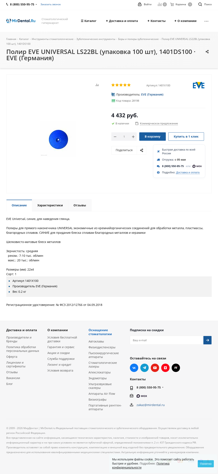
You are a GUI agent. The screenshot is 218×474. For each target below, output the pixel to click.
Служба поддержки (61, 359)
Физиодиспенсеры (102, 347)
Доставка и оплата (187, 172)
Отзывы (12, 372)
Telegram (144, 368)
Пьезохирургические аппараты (104, 355)
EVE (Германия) (152, 94)
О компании (57, 330)
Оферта (11, 357)
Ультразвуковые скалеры (100, 386)
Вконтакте (134, 368)
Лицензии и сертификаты (15, 364)
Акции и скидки (58, 353)
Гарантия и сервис (61, 347)
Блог (9, 384)
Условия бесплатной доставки (62, 339)
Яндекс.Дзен (165, 368)
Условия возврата (60, 370)
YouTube (155, 368)
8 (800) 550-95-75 (173, 166)
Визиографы (97, 399)
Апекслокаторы (100, 372)
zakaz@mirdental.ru (151, 405)
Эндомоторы (98, 378)
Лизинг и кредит (59, 365)
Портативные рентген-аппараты (105, 407)
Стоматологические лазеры (103, 364)
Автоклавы (96, 341)
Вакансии (13, 378)
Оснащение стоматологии (100, 332)
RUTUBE (176, 368)
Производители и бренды (19, 339)
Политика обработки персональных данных (22, 349)
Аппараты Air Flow (102, 394)
